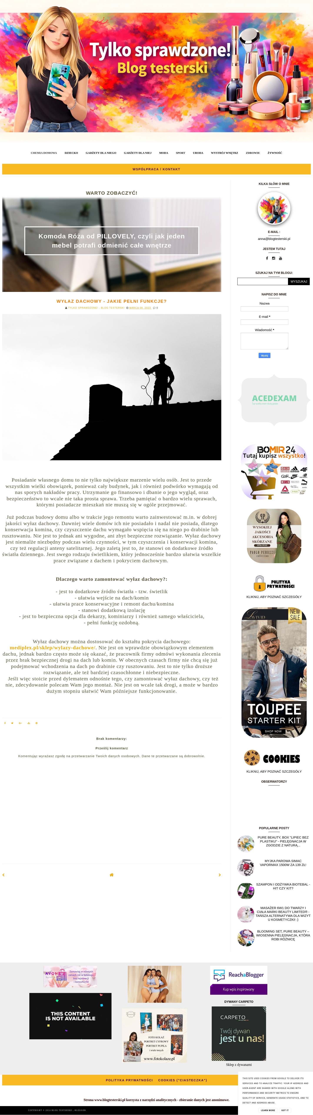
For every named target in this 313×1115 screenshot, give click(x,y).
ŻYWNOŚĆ (275, 152)
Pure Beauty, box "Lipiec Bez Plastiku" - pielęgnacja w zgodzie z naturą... (283, 841)
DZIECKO (71, 152)
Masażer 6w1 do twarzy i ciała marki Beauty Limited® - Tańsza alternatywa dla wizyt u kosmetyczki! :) (283, 913)
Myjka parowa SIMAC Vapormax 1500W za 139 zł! (283, 863)
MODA (163, 152)
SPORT (180, 152)
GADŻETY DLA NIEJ (138, 152)
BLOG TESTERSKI (62, 1110)
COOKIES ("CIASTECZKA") (182, 1080)
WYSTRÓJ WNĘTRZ (224, 152)
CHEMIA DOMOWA (44, 152)
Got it (285, 1110)
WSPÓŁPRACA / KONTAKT (156, 169)
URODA (198, 152)
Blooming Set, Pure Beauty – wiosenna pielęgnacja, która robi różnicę (283, 935)
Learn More (268, 1110)
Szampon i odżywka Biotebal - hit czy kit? (283, 886)
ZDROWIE (253, 152)
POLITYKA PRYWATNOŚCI (129, 1080)
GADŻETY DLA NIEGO (101, 152)
